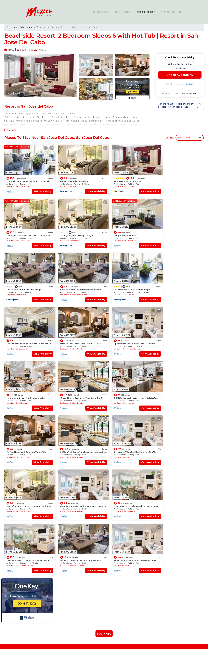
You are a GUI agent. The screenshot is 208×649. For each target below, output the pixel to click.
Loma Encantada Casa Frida (71, 179)
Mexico (39, 27)
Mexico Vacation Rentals (20, 550)
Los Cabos (72, 27)
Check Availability (179, 75)
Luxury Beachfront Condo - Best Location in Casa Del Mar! (137, 555)
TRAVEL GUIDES (123, 12)
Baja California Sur (55, 27)
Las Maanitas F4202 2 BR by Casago (24, 283)
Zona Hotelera (122, 184)
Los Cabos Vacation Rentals (22, 545)
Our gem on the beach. (68, 231)
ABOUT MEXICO (101, 12)
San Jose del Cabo (89, 27)
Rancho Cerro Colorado (176, 237)
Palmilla (69, 184)
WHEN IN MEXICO (146, 12)
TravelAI (120, 626)
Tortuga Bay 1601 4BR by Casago (22, 231)
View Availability (39, 189)
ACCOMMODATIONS (171, 12)
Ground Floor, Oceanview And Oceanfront (78, 336)
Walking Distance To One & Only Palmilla (127, 440)
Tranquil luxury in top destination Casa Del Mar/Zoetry (135, 541)
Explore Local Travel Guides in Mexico (134, 596)
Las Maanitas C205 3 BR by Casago (124, 231)
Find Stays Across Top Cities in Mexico (134, 584)
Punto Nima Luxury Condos (120, 179)
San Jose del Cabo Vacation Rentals (26, 541)
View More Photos (17, 93)
